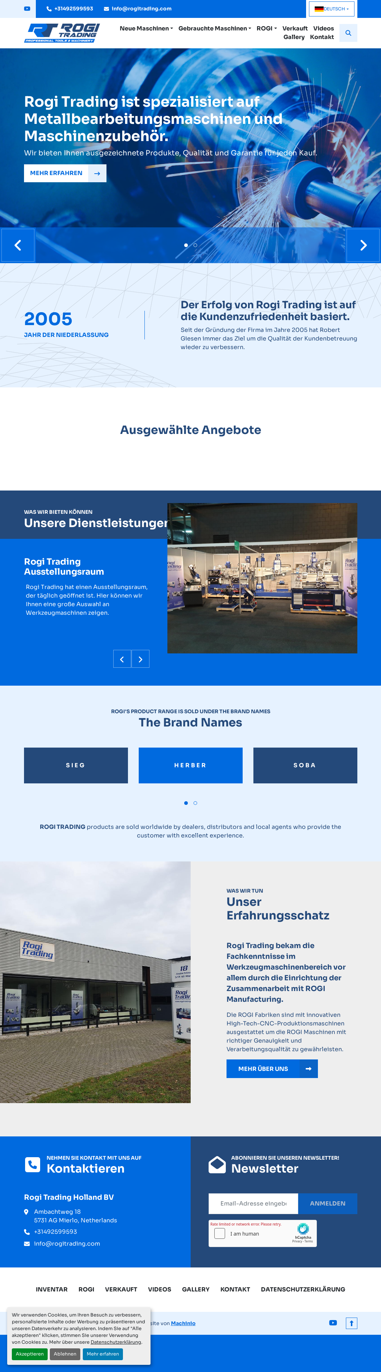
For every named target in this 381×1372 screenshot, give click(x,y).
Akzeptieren (30, 1354)
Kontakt (322, 37)
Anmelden (328, 1203)
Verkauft (295, 28)
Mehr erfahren (103, 1354)
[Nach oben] (351, 1323)
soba (305, 765)
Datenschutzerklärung (116, 1342)
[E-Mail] (253, 1203)
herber (190, 765)
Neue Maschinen (144, 28)
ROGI (264, 28)
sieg (76, 765)
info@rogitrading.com (142, 8)
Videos (323, 28)
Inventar (52, 1289)
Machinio (183, 1323)
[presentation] (18, 245)
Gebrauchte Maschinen (212, 28)
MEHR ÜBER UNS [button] (278, 1069)
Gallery (294, 37)
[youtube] (27, 9)
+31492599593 (73, 8)
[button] (146, 28)
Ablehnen (65, 1354)
